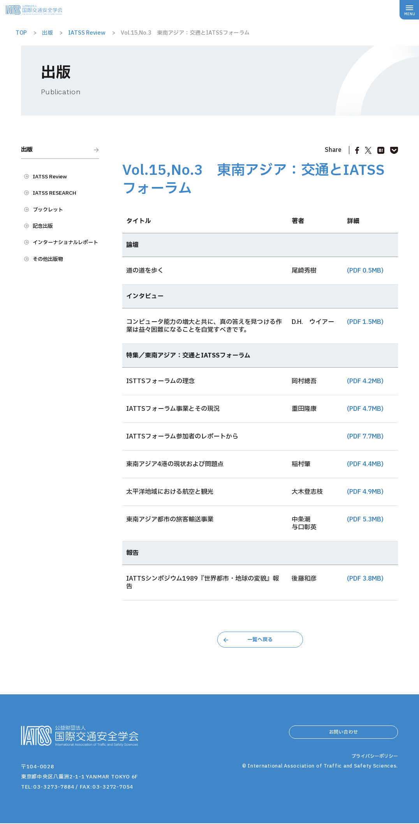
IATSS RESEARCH (59, 200)
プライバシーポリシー (372, 778)
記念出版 (45, 236)
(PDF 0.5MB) (365, 270)
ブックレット (51, 218)
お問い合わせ (343, 735)
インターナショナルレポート (64, 261)
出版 (29, 152)
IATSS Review (54, 182)
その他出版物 (51, 284)
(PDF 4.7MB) (365, 409)
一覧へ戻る (260, 639)
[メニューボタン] (409, 9)
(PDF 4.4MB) (365, 464)
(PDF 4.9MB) (365, 492)
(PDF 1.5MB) (365, 322)
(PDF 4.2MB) (365, 381)
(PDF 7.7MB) (365, 436)
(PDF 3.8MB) (365, 578)
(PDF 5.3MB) (365, 519)
